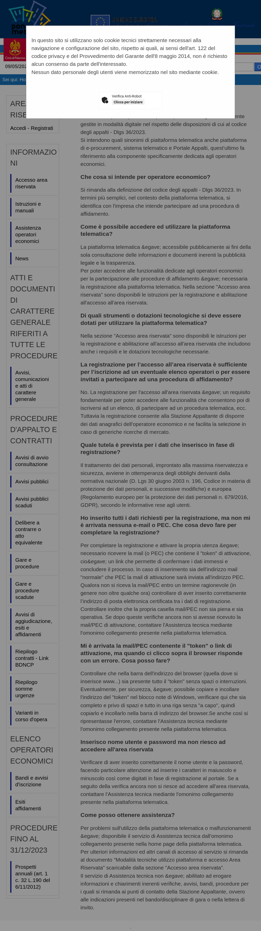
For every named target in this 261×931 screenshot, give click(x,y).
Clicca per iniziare (128, 102)
